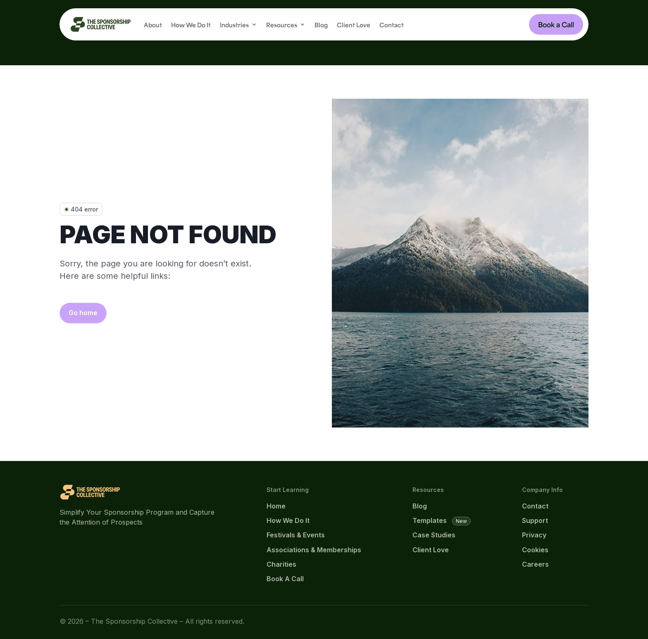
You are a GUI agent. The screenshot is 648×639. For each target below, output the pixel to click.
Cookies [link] (535, 550)
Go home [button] (83, 313)
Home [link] (276, 506)
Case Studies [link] (433, 535)
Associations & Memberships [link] (314, 550)
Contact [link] (391, 24)
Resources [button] (281, 24)
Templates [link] (429, 520)
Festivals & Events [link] (296, 535)
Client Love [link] (353, 24)
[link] (100, 24)
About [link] (153, 24)
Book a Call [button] (556, 24)
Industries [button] (234, 24)
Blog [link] (321, 24)
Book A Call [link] (285, 579)
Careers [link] (535, 564)
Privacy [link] (534, 535)
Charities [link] (281, 564)
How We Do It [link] (191, 24)
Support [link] (535, 520)
